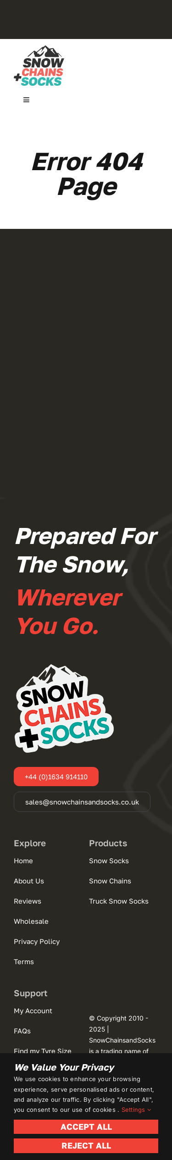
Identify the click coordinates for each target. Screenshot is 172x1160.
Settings (136, 1109)
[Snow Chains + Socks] (39, 49)
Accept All (86, 1126)
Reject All (86, 1145)
